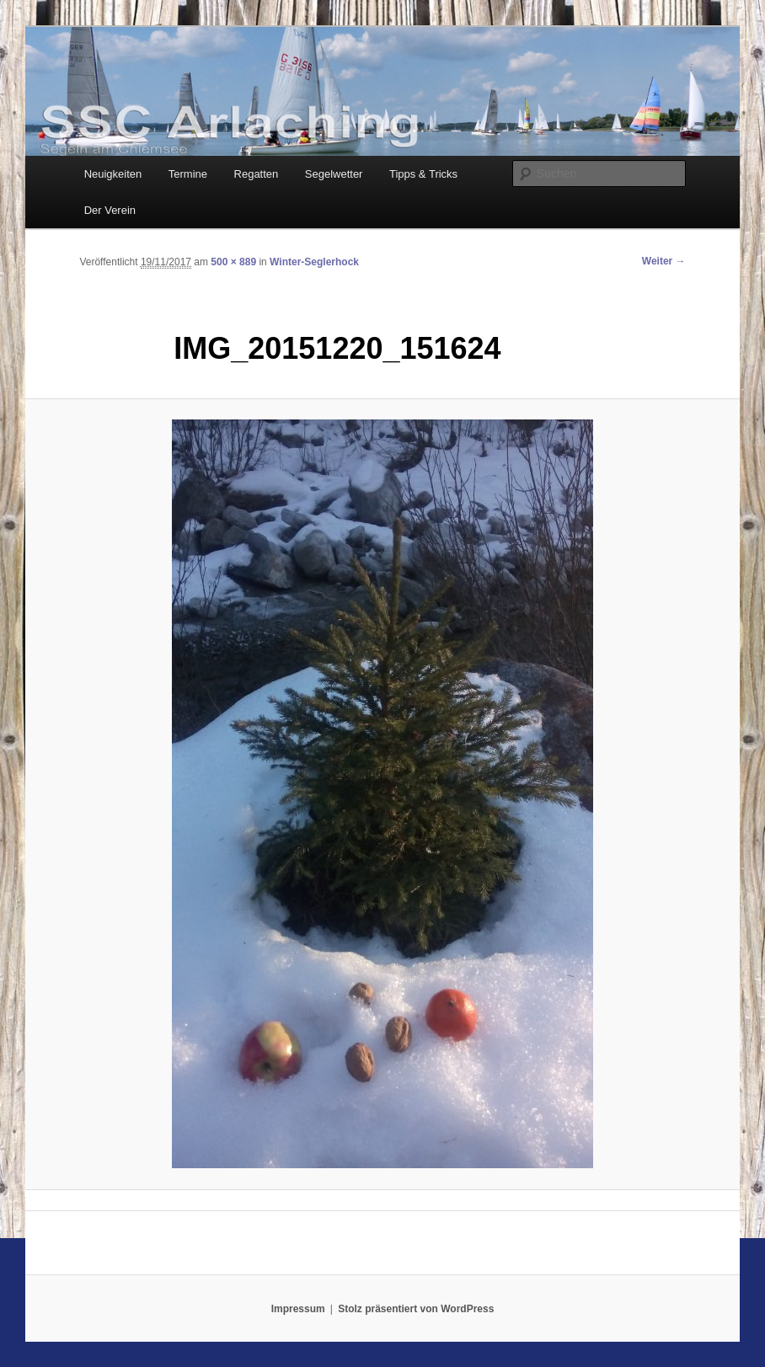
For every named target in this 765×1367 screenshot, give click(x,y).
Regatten (256, 174)
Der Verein (110, 210)
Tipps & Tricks (423, 174)
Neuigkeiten (113, 174)
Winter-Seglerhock (314, 262)
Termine (188, 174)
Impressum (298, 1309)
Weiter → (664, 261)
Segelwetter (334, 174)
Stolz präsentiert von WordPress (416, 1309)
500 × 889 (233, 262)
